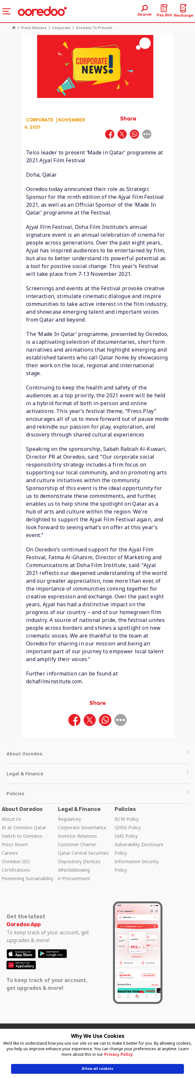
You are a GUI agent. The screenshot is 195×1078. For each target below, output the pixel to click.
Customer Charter (77, 844)
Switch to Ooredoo (22, 836)
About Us (11, 819)
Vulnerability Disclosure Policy (139, 848)
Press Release (34, 27)
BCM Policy (127, 819)
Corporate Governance (82, 827)
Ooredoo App (24, 924)
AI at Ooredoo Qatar (24, 827)
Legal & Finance (97, 773)
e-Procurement (74, 878)
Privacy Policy (118, 1054)
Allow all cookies (97, 1068)
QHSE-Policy (128, 827)
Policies (97, 793)
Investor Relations (77, 836)
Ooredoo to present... (95, 27)
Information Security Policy (137, 865)
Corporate (61, 27)
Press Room (15, 844)
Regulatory (69, 819)
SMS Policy (126, 836)
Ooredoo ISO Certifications (16, 865)
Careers (10, 853)
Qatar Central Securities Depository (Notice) (83, 857)
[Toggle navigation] (6, 11)
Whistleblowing (74, 870)
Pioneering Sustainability (27, 878)
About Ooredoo (97, 753)
